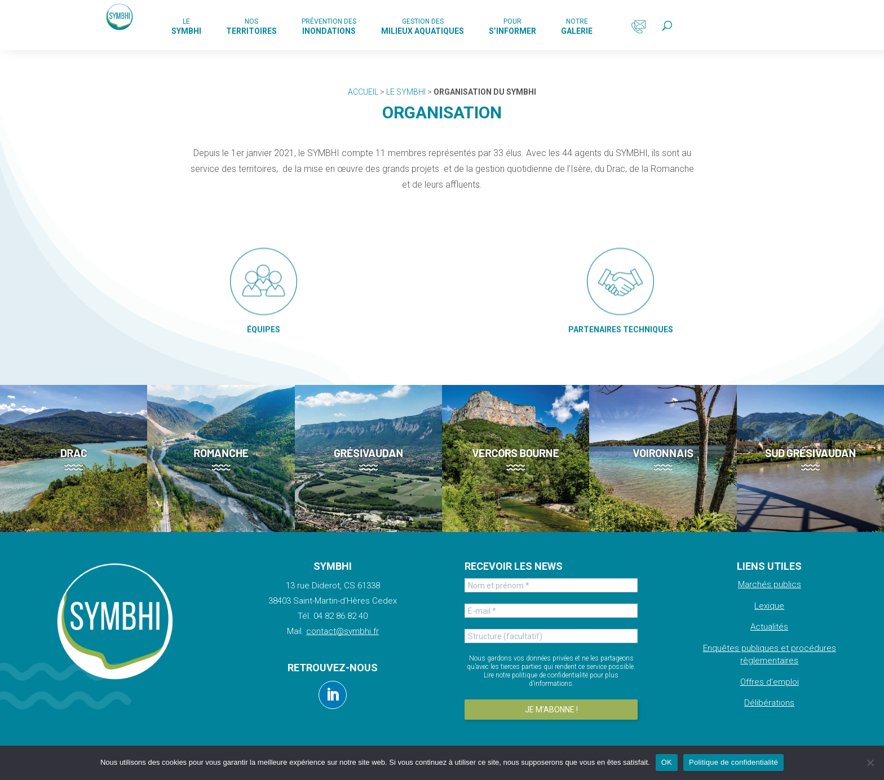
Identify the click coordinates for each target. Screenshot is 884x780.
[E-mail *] (551, 611)
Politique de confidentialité (733, 762)
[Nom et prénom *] (551, 585)
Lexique (769, 606)
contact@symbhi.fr (342, 631)
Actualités (769, 627)
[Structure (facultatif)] (551, 636)
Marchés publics (769, 584)
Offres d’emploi (769, 682)
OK (666, 762)
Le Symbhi (406, 91)
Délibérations (769, 703)
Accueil (363, 91)
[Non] (870, 762)
